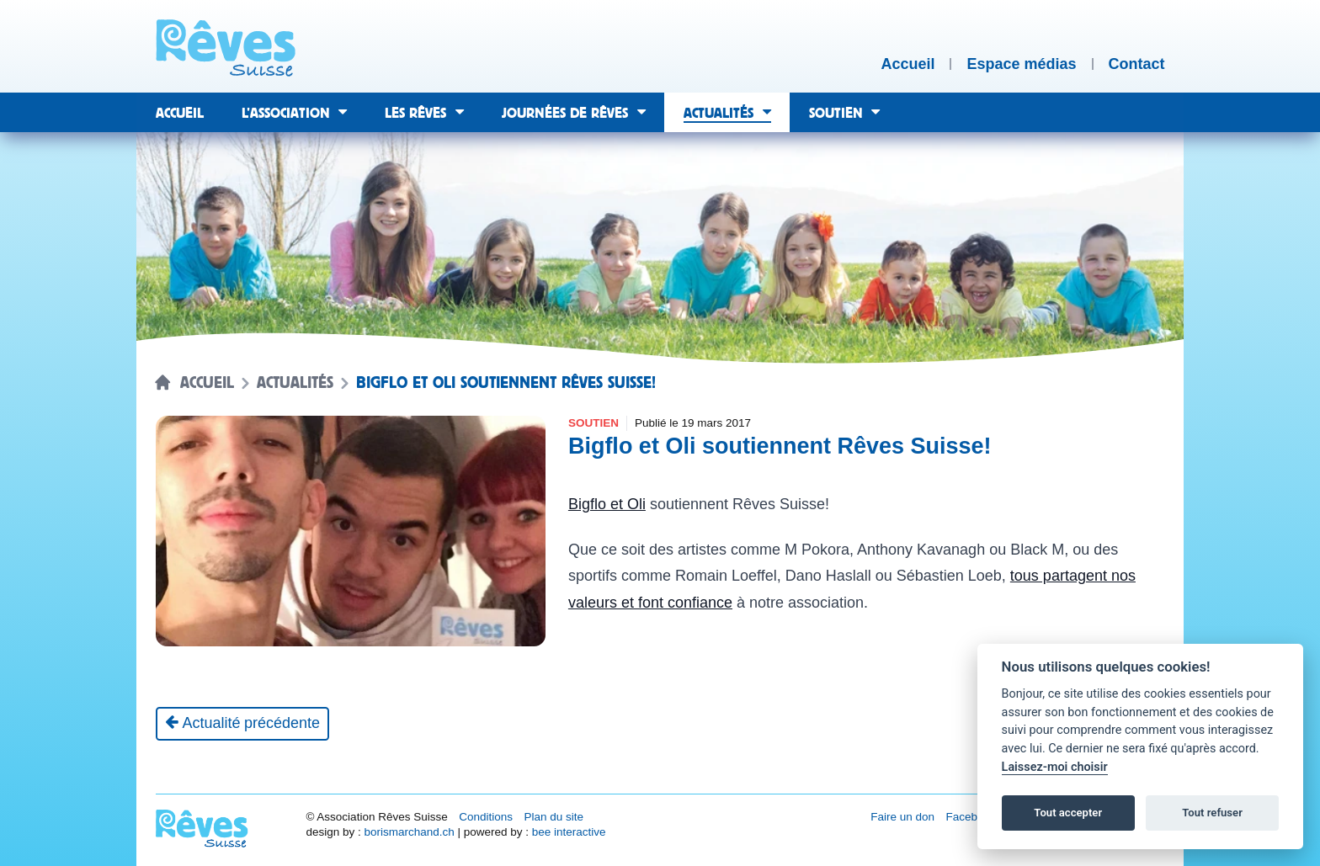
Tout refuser (1212, 812)
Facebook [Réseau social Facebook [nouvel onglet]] (971, 816)
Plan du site (553, 816)
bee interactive (569, 832)
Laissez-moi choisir (1055, 767)
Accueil (207, 383)
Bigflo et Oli (607, 504)
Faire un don (902, 816)
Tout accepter (1068, 812)
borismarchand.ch (409, 832)
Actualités (295, 383)
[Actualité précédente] (243, 724)
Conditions (486, 816)
